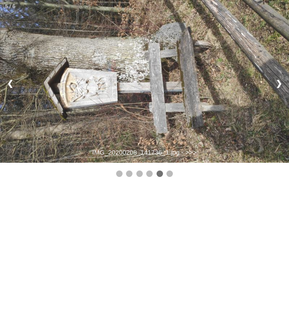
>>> (191, 152)
